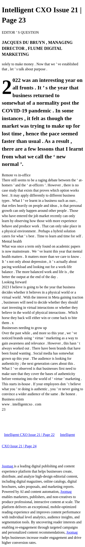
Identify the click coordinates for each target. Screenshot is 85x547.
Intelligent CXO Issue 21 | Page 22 (29, 435)
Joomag (8, 466)
